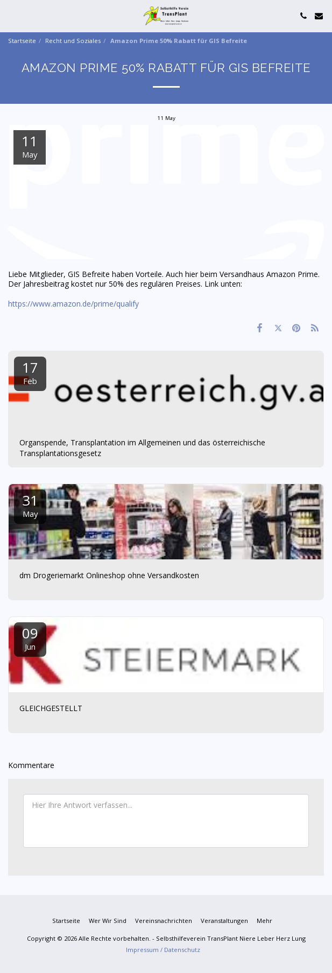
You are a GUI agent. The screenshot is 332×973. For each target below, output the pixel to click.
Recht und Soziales (73, 41)
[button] (12, 15)
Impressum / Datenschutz (163, 950)
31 (30, 505)
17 (30, 372)
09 (30, 637)
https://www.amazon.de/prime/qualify (73, 304)
